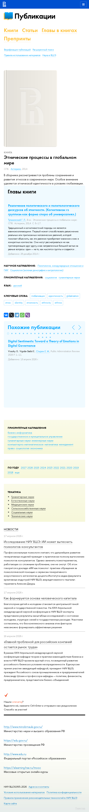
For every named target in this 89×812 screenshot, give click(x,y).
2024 (43, 467)
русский (17, 285)
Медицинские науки (22, 504)
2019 (76, 467)
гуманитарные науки (19, 440)
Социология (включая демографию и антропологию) (36, 270)
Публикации (34, 16)
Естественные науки (23, 500)
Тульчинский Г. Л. (17, 219)
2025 (36, 467)
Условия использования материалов (24, 792)
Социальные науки (22, 512)
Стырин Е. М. (42, 351)
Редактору (80, 808)
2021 (63, 467)
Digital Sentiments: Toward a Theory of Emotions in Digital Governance (43, 343)
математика (51, 444)
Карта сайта (10, 803)
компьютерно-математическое (26, 444)
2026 (30, 467)
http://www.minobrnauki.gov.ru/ (23, 727)
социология (22, 448)
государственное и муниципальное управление (35, 436)
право (11, 448)
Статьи (30, 30)
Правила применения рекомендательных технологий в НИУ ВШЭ (40, 798)
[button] (8, 333)
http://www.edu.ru (15, 754)
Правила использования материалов (22, 55)
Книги (11, 30)
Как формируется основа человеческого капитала (40, 598)
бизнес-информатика (20, 432)
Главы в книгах (59, 30)
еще (17, 472)
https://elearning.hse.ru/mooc (22, 768)
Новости (11, 529)
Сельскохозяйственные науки (28, 508)
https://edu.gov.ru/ (16, 740)
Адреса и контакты (39, 786)
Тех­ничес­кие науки (22, 516)
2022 (56, 467)
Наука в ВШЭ (49, 55)
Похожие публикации (34, 327)
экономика (36, 448)
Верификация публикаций (17, 49)
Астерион (16, 169)
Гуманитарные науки (22, 496)
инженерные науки (42, 440)
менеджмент (66, 444)
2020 (69, 467)
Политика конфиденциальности (64, 792)
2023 (50, 467)
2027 (23, 467)
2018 (10, 472)
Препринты (17, 38)
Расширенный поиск (43, 49)
